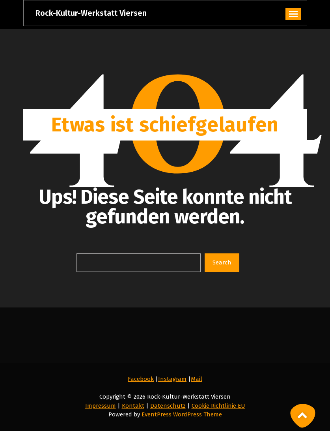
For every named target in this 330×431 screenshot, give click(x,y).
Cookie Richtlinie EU (218, 405)
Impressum (100, 405)
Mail (196, 378)
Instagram (172, 378)
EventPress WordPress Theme (182, 414)
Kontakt (133, 405)
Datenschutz (168, 405)
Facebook (141, 378)
